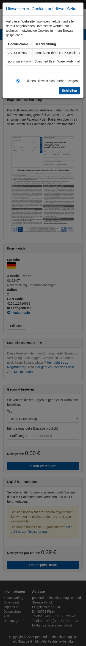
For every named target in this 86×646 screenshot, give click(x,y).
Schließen (69, 90)
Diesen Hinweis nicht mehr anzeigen (52, 81)
